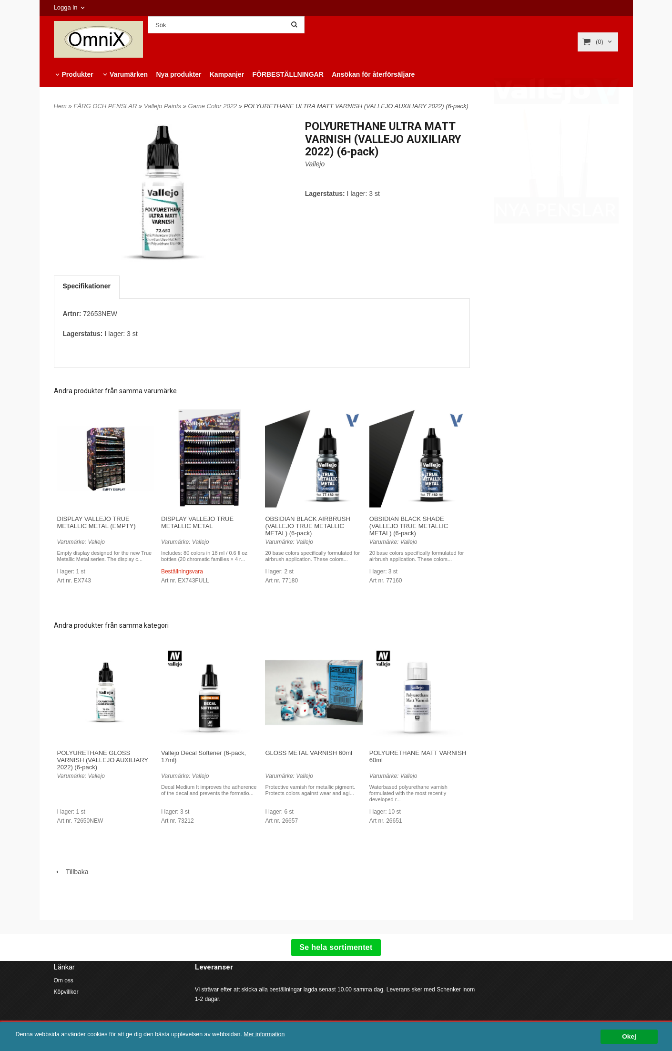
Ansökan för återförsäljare (373, 74)
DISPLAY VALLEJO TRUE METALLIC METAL (197, 522)
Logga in (66, 7)
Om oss (63, 980)
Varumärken (129, 74)
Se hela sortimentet (335, 947)
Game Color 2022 (213, 106)
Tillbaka (71, 872)
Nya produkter (178, 74)
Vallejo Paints (163, 106)
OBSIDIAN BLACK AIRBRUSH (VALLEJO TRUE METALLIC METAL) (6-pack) (307, 526)
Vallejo (315, 164)
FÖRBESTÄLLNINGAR (287, 74)
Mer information (288, 1034)
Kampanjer (227, 74)
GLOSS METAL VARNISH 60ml (308, 752)
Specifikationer (87, 286)
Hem (60, 106)
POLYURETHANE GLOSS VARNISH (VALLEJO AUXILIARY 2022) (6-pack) (102, 760)
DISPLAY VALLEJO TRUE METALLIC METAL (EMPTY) (96, 522)
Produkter (77, 74)
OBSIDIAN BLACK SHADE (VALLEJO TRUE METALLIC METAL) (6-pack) (408, 526)
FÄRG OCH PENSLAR (106, 106)
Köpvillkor (66, 992)
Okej (629, 1036)
